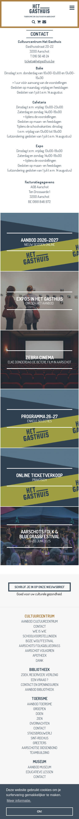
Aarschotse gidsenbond (39, 747)
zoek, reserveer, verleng (39, 674)
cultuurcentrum (39, 616)
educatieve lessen (39, 772)
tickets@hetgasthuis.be (39, 61)
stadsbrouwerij (39, 733)
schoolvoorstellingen (39, 636)
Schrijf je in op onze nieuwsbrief (39, 587)
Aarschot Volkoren (39, 650)
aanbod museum (39, 767)
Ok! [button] (39, 811)
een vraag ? (39, 679)
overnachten (40, 723)
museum (39, 761)
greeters (39, 743)
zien (40, 718)
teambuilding (39, 752)
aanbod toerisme (39, 704)
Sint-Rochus (39, 738)
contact (39, 626)
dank (39, 660)
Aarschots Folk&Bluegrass (39, 645)
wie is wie (39, 631)
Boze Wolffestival (40, 641)
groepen (39, 709)
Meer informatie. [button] (19, 800)
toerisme (39, 698)
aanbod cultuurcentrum (39, 621)
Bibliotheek (39, 669)
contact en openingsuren (39, 684)
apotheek (40, 655)
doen (39, 713)
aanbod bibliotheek (39, 689)
